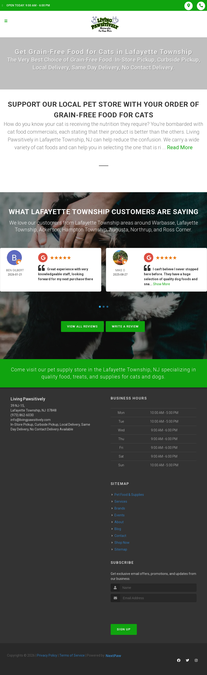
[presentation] (136, 610)
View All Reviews (82, 326)
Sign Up (124, 629)
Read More (180, 147)
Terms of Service (72, 655)
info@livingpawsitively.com (31, 420)
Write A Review (125, 326)
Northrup (140, 229)
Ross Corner (177, 229)
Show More (161, 283)
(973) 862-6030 (22, 415)
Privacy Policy (47, 655)
